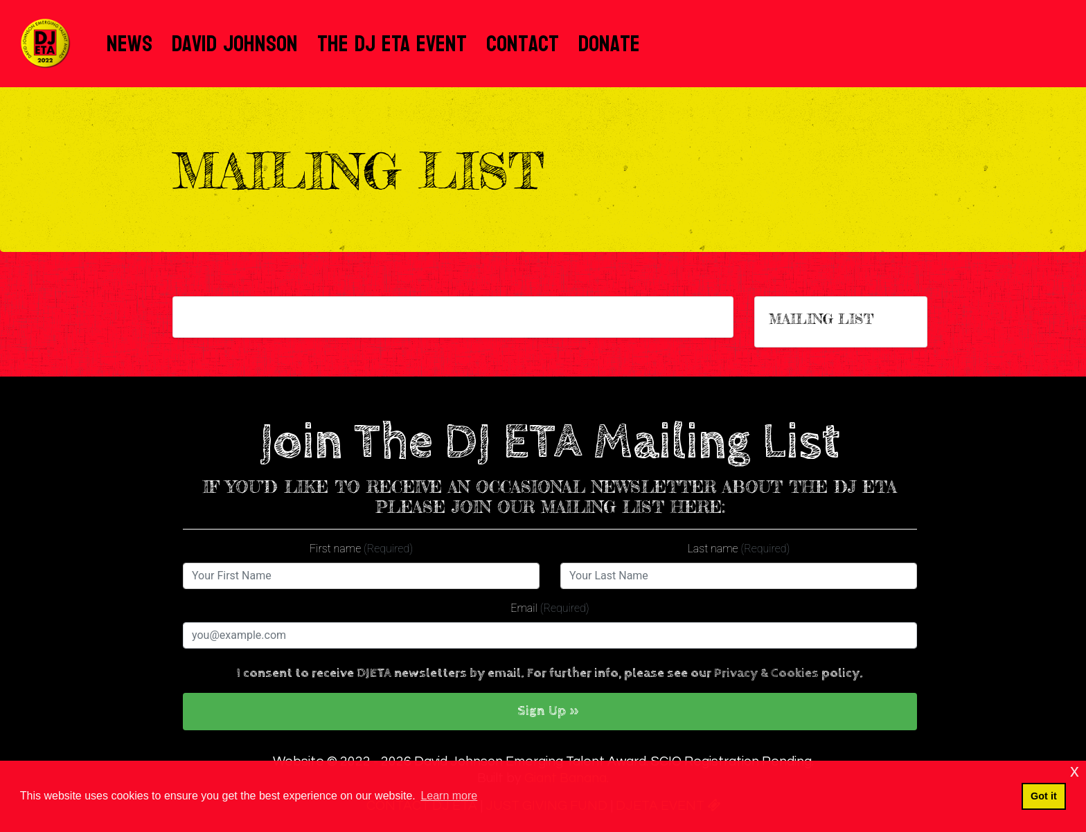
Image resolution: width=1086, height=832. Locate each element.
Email (549, 608)
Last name (739, 548)
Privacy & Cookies (766, 673)
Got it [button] (1044, 796)
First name (361, 548)
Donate (609, 44)
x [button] (1074, 770)
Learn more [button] (448, 796)
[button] (550, 711)
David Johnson (235, 44)
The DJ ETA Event (392, 44)
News (129, 44)
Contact (522, 44)
